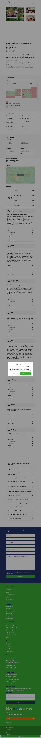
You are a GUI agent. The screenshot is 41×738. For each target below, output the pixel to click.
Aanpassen (14, 373)
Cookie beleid (28, 370)
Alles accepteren (25, 373)
